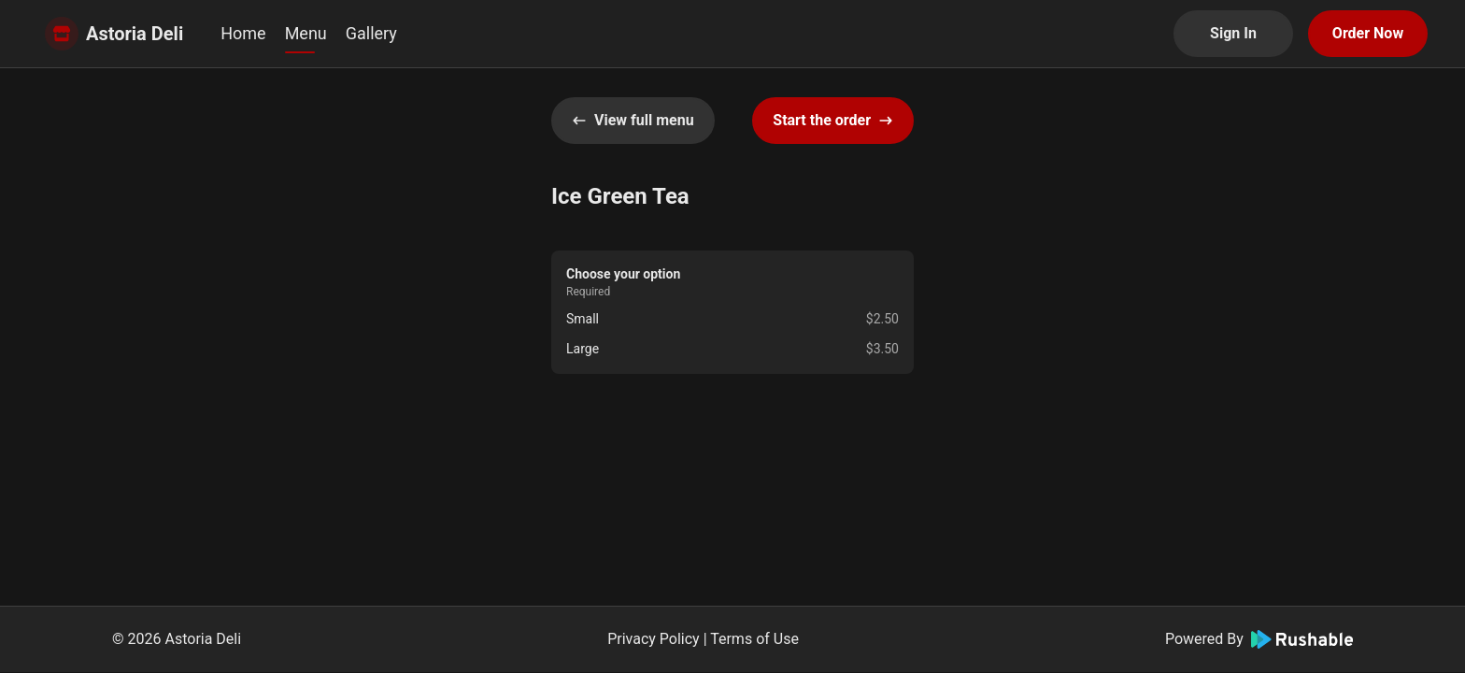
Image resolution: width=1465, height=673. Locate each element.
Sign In (1233, 33)
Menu (306, 33)
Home (242, 33)
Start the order (833, 120)
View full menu (633, 120)
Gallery (371, 33)
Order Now (1367, 33)
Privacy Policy (653, 639)
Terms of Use (754, 639)
